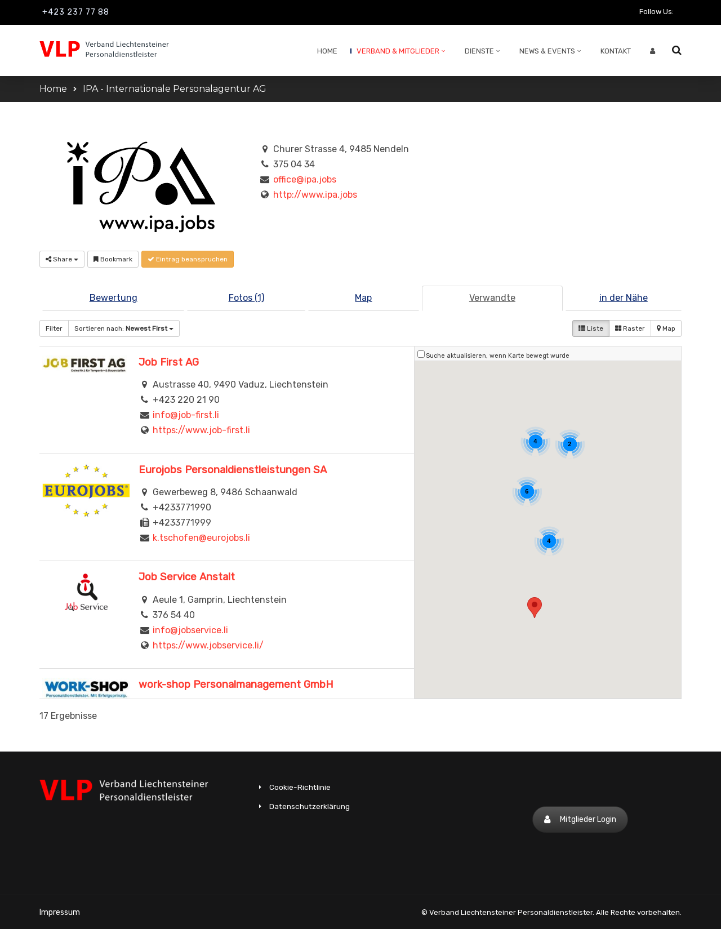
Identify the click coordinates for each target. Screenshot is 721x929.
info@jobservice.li (190, 630)
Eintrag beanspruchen (188, 259)
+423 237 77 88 (75, 12)
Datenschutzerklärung (309, 806)
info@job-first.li (186, 415)
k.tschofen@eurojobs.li (201, 537)
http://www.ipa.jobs (315, 194)
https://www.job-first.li (201, 430)
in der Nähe (623, 297)
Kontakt (615, 51)
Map (363, 297)
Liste (590, 328)
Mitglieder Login (580, 819)
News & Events (547, 51)
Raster (630, 328)
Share (62, 259)
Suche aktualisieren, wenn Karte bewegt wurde (497, 355)
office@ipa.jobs (304, 179)
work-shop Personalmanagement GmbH (236, 684)
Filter (54, 328)
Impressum (59, 912)
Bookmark (113, 259)
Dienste (479, 51)
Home (327, 51)
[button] (534, 607)
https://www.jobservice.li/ (208, 645)
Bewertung (113, 297)
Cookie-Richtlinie (300, 787)
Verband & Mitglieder (398, 51)
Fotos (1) (246, 297)
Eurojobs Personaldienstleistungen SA (233, 470)
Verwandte (492, 297)
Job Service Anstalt (187, 577)
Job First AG (169, 362)
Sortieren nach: (123, 328)
